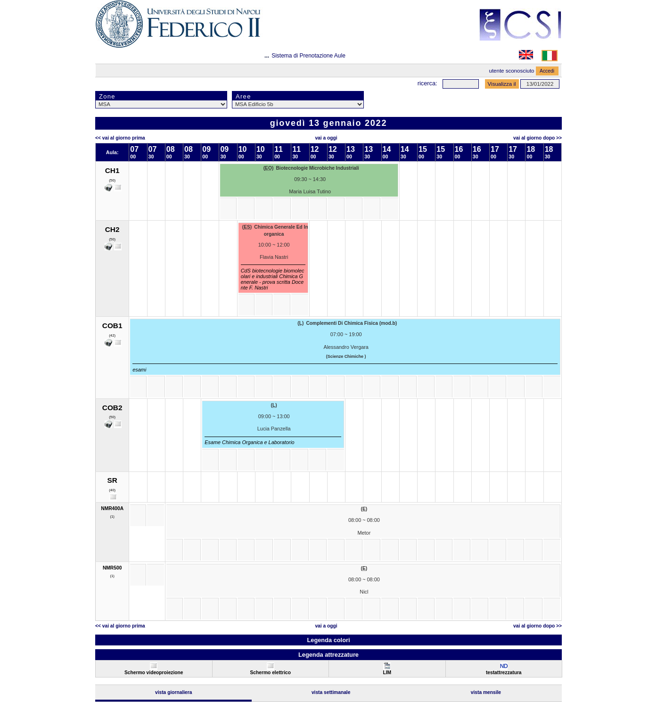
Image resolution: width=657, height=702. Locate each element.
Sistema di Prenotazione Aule (308, 55)
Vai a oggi (326, 137)
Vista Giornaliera (173, 692)
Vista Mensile (486, 692)
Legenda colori (328, 640)
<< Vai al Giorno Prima (120, 137)
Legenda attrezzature (328, 654)
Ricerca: (427, 83)
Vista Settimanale (331, 692)
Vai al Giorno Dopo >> (537, 137)
